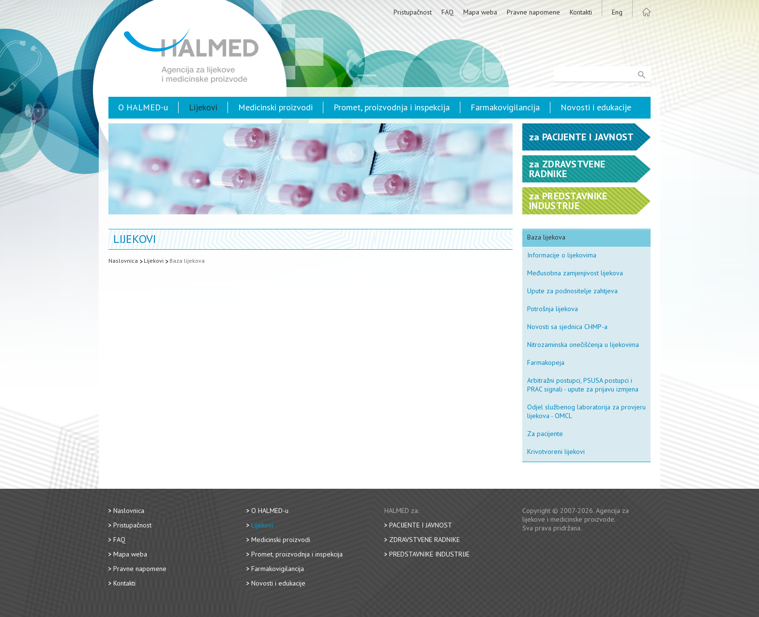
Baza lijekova (187, 260)
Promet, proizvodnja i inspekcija (392, 107)
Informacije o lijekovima (561, 255)
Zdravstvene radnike (424, 539)
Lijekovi (203, 107)
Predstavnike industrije (429, 554)
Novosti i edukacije (596, 107)
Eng (617, 12)
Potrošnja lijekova (552, 308)
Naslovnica (123, 260)
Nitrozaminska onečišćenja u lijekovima (583, 344)
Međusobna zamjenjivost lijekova (575, 273)
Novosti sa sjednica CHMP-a (567, 326)
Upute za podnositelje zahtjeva (572, 290)
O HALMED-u (143, 107)
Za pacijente (545, 433)
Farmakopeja (545, 362)
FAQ (447, 12)
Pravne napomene (533, 12)
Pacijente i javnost (420, 525)
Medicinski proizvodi (275, 107)
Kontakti (581, 12)
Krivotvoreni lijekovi (556, 451)
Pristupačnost (413, 12)
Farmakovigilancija (505, 107)
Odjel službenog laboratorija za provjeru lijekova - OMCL (586, 411)
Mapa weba (480, 12)
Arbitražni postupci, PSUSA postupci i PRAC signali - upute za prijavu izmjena (582, 384)
